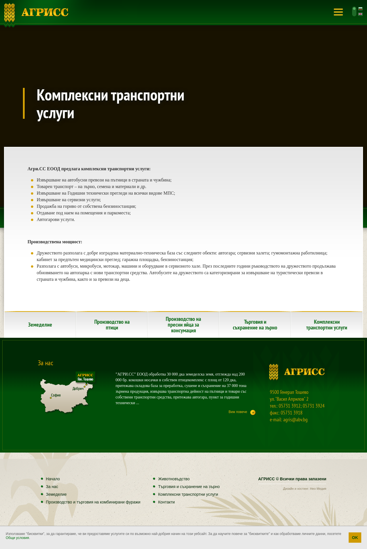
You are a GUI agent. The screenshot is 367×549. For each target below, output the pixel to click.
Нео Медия (318, 488)
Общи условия (17, 538)
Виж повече (238, 412)
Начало (36, 13)
